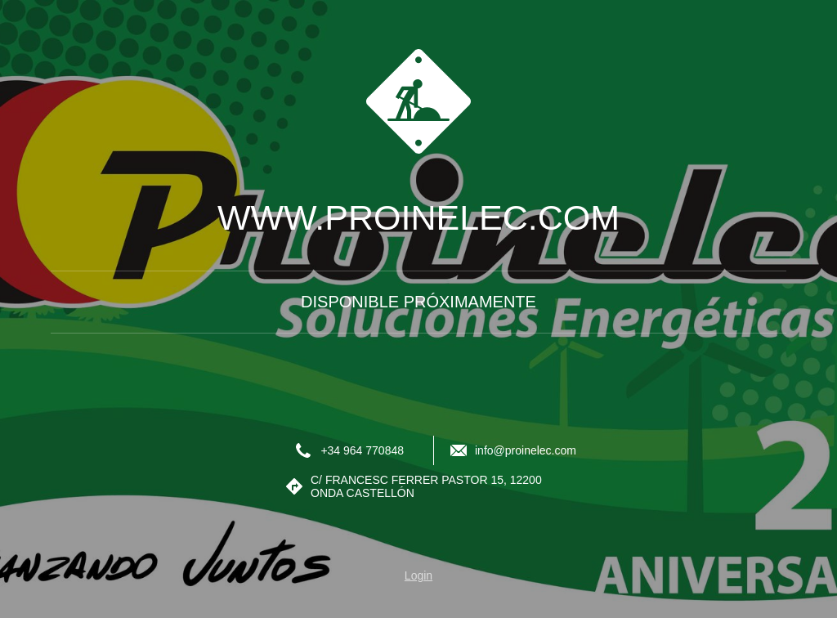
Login (418, 575)
